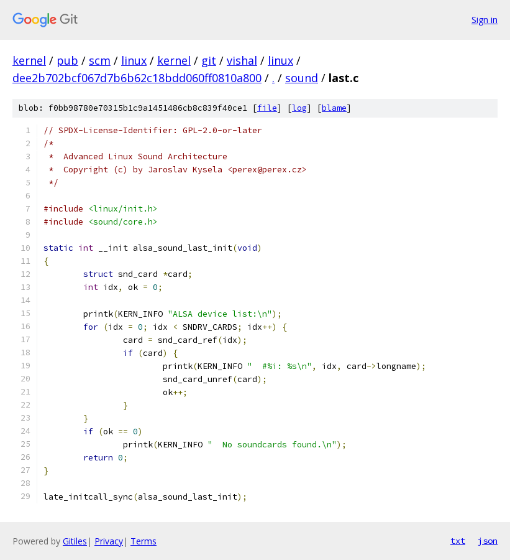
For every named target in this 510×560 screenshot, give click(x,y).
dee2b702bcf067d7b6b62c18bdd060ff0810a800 (137, 77)
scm (100, 60)
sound (301, 77)
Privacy (108, 541)
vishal (242, 60)
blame (334, 108)
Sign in (484, 20)
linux (134, 60)
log (299, 108)
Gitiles (75, 541)
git (208, 60)
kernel (29, 60)
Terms (143, 541)
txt (457, 540)
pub (67, 60)
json (488, 540)
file (267, 108)
